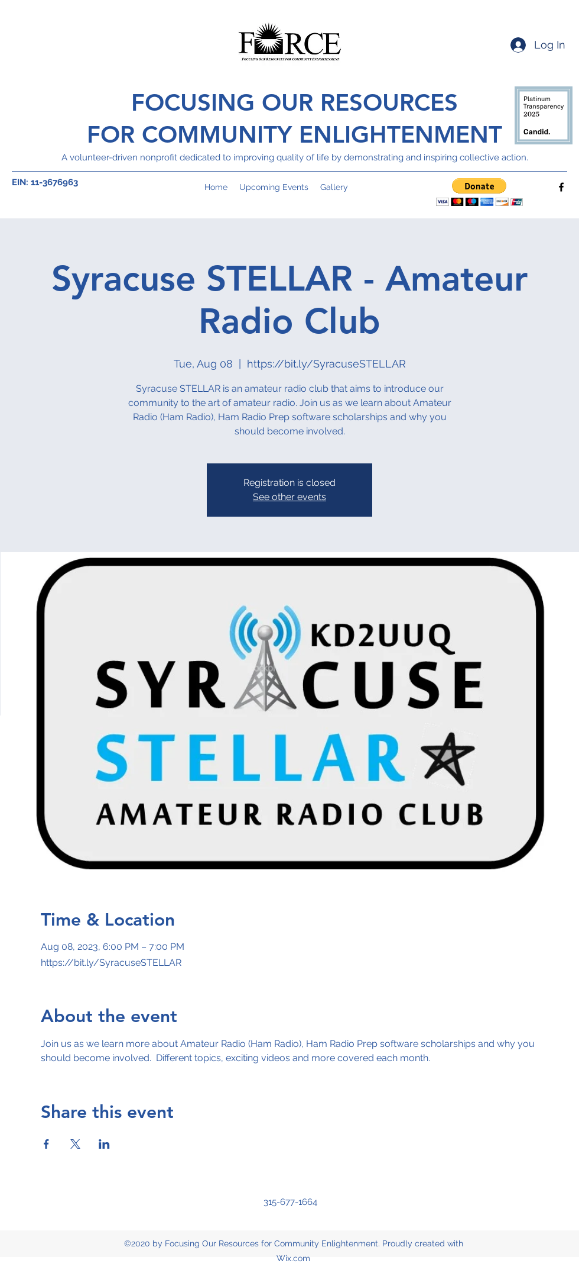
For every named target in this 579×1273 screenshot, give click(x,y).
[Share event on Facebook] (46, 1144)
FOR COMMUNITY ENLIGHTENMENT (294, 134)
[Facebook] (561, 187)
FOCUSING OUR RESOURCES (294, 102)
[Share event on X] (75, 1144)
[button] (479, 192)
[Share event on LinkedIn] (104, 1144)
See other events (289, 496)
